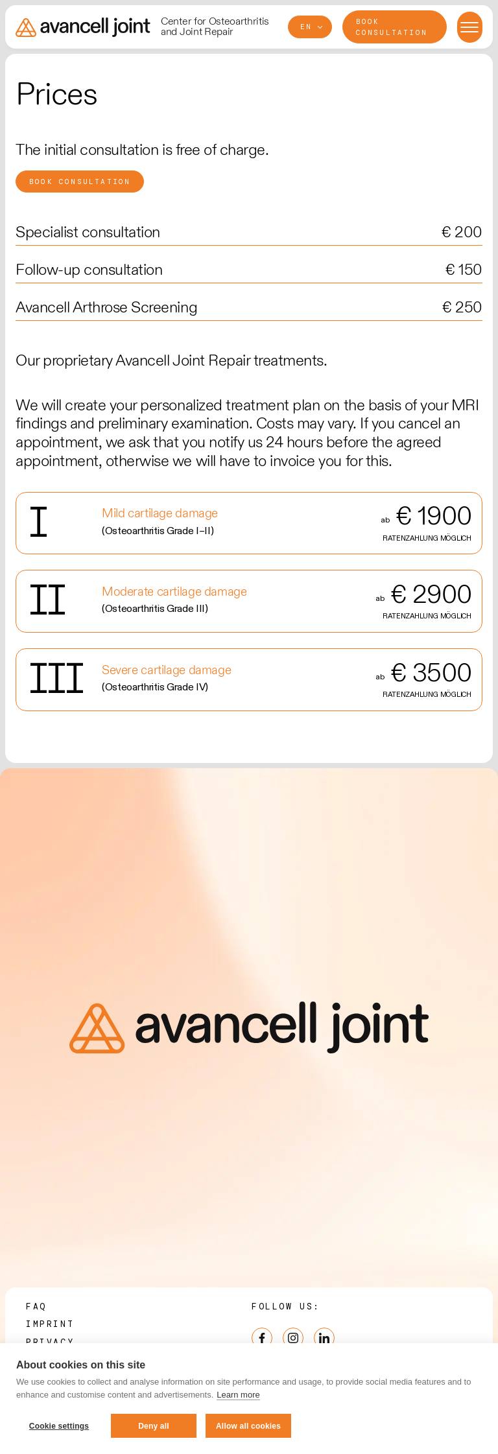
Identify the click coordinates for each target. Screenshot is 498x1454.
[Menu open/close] (469, 27)
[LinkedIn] (324, 1338)
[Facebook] (262, 1338)
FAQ (36, 1306)
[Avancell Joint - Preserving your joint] (83, 27)
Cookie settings (59, 1426)
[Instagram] (293, 1338)
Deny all (153, 1426)
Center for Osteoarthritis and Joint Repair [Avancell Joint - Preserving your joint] (215, 27)
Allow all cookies (248, 1426)
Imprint (50, 1324)
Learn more (238, 1395)
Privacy (50, 1342)
